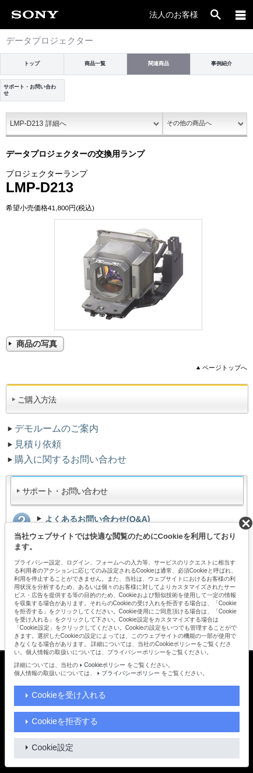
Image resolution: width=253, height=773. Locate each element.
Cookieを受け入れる (68, 695)
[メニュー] (241, 14)
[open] (216, 14)
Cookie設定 (52, 747)
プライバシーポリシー (130, 673)
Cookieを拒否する (64, 721)
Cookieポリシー (104, 665)
